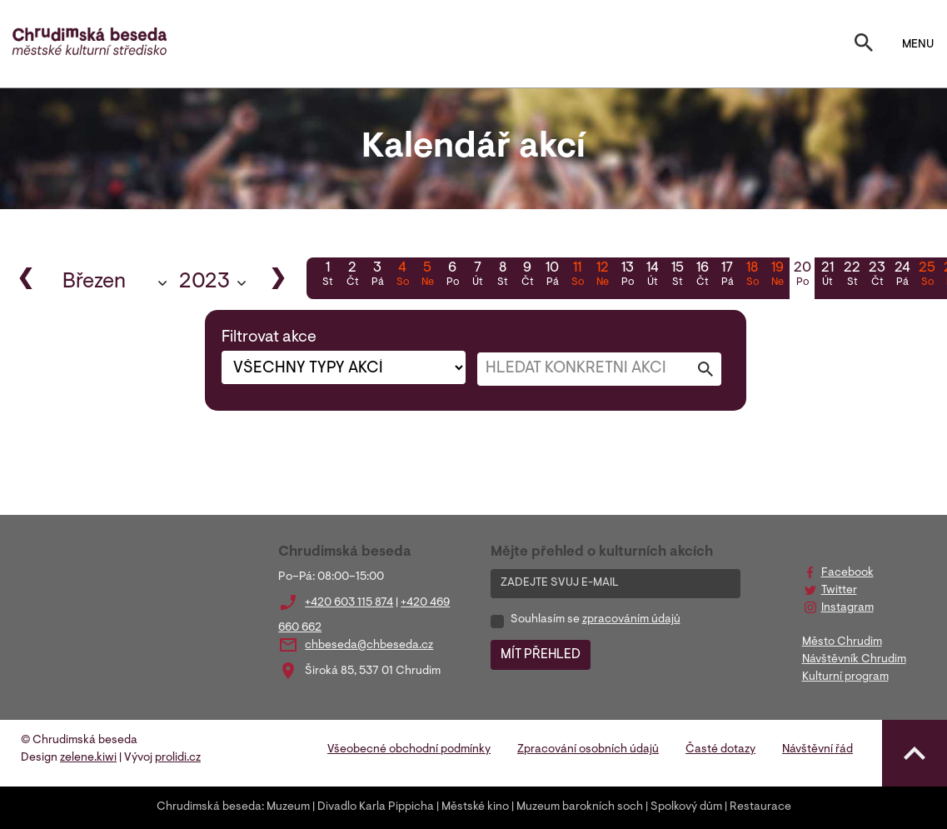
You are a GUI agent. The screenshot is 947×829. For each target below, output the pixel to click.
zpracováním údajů (631, 620)
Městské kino (475, 807)
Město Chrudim (842, 642)
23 (877, 276)
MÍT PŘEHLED (541, 655)
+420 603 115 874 (349, 603)
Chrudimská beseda (209, 807)
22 (852, 276)
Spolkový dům (686, 807)
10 (552, 276)
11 (577, 276)
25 (927, 276)
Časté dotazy (720, 750)
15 (677, 276)
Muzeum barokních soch (579, 807)
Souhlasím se (595, 620)
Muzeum (288, 807)
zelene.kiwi (88, 758)
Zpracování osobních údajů (588, 750)
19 (777, 276)
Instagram (847, 608)
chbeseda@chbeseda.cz (369, 646)
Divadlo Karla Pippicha (375, 807)
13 (627, 276)
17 (727, 276)
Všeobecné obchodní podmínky (409, 750)
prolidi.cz (178, 758)
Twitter (839, 591)
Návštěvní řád (817, 750)
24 (902, 276)
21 (827, 276)
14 (652, 276)
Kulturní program (845, 677)
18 (752, 276)
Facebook (847, 573)
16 (702, 276)
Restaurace (760, 807)
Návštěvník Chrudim (854, 660)
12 (602, 276)
